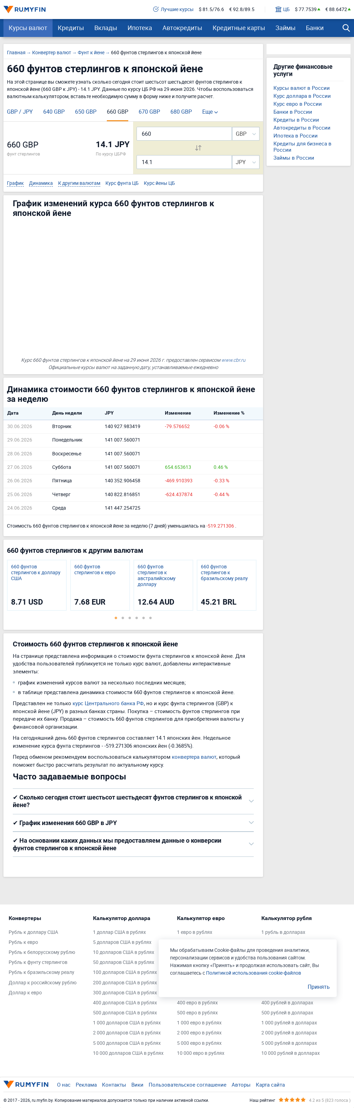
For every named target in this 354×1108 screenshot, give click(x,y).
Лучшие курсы (173, 9)
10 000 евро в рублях (200, 1053)
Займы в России (293, 157)
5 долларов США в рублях (122, 942)
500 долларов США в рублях (125, 1013)
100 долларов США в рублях (125, 972)
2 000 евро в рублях (199, 1033)
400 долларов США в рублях (125, 1003)
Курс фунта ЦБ (122, 183)
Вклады (105, 27)
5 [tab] (143, 617)
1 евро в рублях (194, 932)
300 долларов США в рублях (125, 993)
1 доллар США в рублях (119, 932)
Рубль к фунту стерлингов (38, 962)
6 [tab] (150, 617)
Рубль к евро (23, 942)
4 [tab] (136, 617)
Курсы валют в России (301, 88)
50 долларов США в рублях (123, 962)
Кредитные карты (239, 27)
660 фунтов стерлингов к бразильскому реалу (224, 572)
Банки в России (292, 111)
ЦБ (283, 9)
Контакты (114, 1084)
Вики (137, 1084)
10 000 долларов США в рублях (128, 1053)
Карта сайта (270, 1084)
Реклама (86, 1084)
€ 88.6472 (336, 9)
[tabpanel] (37, 585)
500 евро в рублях (197, 1013)
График (15, 183)
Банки (315, 27)
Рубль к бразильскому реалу (41, 972)
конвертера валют (194, 756)
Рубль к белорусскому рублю (42, 952)
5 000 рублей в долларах (289, 1043)
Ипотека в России (295, 135)
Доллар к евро (25, 993)
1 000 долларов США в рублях (127, 1023)
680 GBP (181, 111)
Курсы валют (28, 27)
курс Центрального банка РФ (108, 703)
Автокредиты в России (301, 127)
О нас (64, 1084)
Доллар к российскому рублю (42, 983)
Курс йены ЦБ (159, 183)
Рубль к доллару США (33, 932)
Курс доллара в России (302, 96)
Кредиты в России (296, 119)
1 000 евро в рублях (199, 1023)
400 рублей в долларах (287, 1003)
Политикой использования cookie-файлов (253, 972)
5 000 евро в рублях (199, 1043)
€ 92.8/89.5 (241, 9)
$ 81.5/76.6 (211, 9)
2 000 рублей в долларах (289, 1033)
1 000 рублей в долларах (289, 1023)
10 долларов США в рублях (123, 952)
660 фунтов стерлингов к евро (94, 570)
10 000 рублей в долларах (290, 1053)
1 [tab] (115, 617)
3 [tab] (129, 617)
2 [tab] (122, 617)
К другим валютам (79, 183)
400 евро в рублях (197, 1003)
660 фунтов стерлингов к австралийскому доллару (157, 575)
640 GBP (54, 111)
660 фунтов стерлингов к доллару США (35, 572)
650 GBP (85, 111)
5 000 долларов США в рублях (127, 1043)
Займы (286, 27)
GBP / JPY (20, 111)
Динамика (41, 183)
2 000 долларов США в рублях (127, 1033)
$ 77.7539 (306, 9)
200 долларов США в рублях (125, 983)
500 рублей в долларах (287, 1013)
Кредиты (71, 27)
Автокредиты (182, 27)
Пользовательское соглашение (187, 1084)
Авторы (241, 1084)
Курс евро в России (297, 104)
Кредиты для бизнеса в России (302, 146)
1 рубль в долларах (283, 932)
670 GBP (149, 111)
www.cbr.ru (233, 360)
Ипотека (140, 27)
